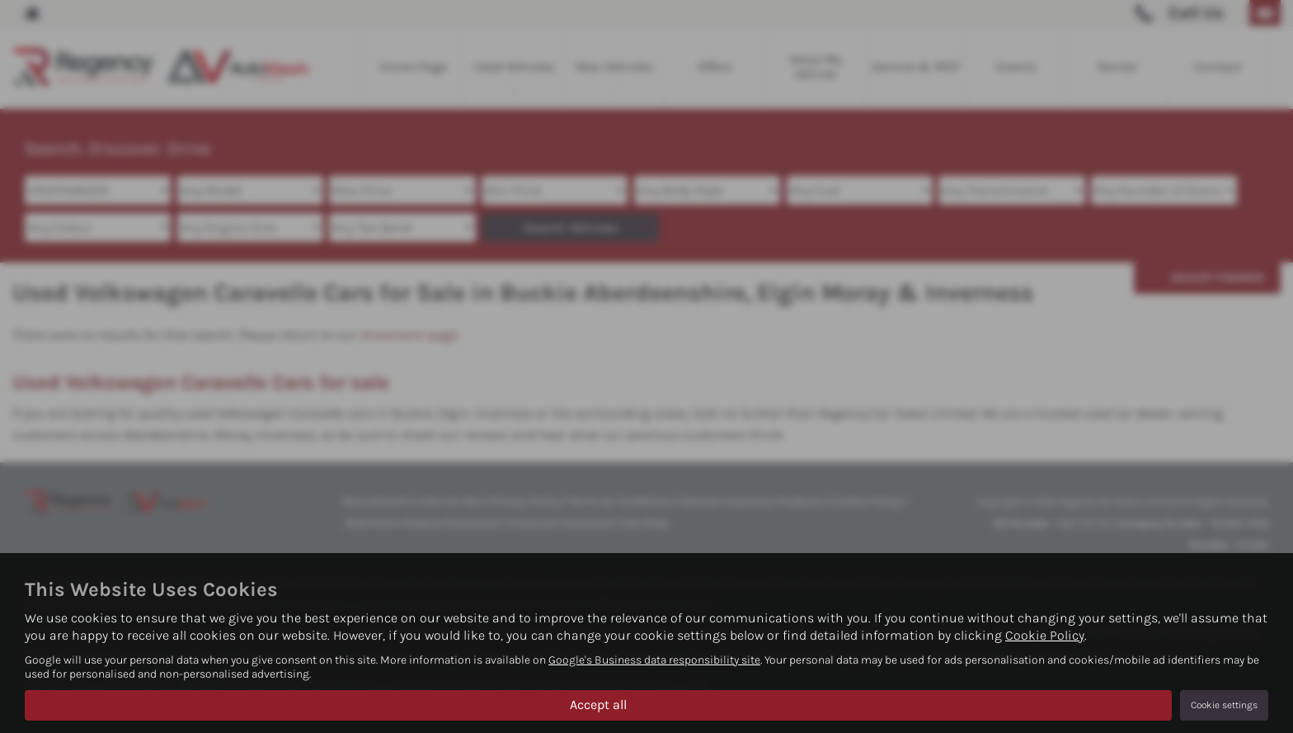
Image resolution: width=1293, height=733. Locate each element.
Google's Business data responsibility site (654, 660)
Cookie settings (1224, 705)
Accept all (598, 704)
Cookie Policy (1044, 635)
